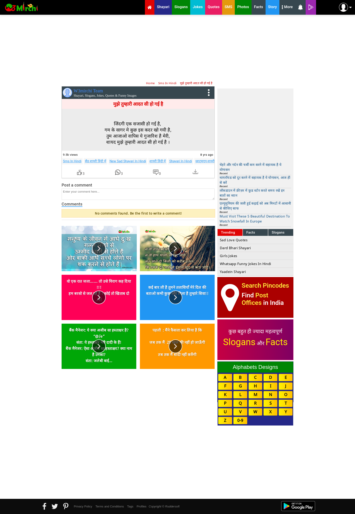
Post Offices (255, 299)
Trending (228, 232)
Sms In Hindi (72, 161)
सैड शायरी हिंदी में (95, 161)
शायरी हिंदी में (157, 161)
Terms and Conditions (109, 506)
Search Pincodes (265, 285)
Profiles (141, 506)
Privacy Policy (83, 506)
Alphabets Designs (255, 367)
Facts (250, 232)
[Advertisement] (177, 47)
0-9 (240, 420)
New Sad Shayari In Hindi (128, 161)
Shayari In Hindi (180, 161)
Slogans (278, 232)
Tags (130, 506)
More (287, 7)
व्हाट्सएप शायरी (205, 161)
